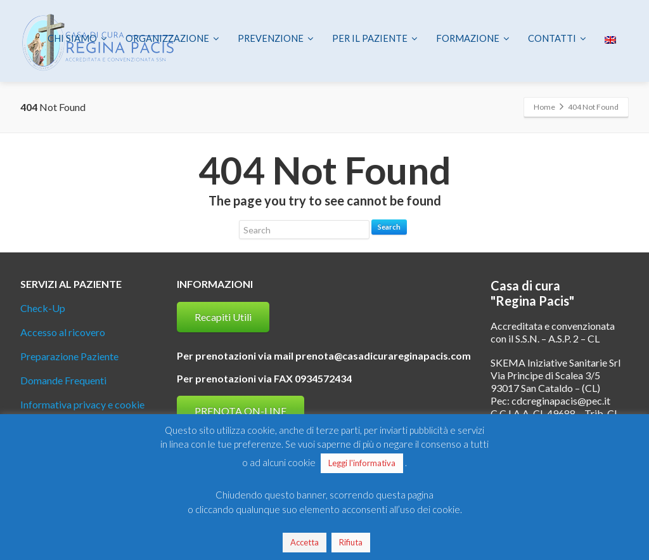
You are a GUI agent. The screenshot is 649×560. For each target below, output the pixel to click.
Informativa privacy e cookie (82, 404)
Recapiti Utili (223, 317)
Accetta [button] (304, 542)
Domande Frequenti (63, 380)
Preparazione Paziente (69, 356)
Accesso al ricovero (62, 332)
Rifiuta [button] (351, 542)
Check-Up (42, 308)
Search (389, 227)
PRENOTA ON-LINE (240, 411)
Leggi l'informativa (361, 463)
